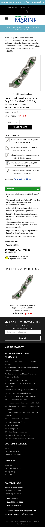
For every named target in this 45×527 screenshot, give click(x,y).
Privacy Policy (10, 472)
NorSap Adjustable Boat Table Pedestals (20, 396)
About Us (8, 465)
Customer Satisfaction (13, 468)
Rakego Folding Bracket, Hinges (17, 435)
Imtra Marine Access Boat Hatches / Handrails (22, 403)
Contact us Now (22, 179)
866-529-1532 (13, 7)
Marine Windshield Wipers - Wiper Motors (21, 390)
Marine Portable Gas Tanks (15, 422)
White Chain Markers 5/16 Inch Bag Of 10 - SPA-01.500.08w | (22, 148)
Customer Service (12, 451)
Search (20, 12)
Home (7, 448)
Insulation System (11, 429)
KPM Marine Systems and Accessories (19, 438)
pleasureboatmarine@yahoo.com (22, 510)
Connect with (12, 515)
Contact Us (24, 7)
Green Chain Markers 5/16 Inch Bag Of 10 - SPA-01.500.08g (22, 307)
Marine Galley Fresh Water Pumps (18, 393)
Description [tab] (22, 189)
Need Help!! (9, 179)
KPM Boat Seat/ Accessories (16, 432)
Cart (27, 12)
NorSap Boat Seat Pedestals (16, 400)
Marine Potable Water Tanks (16, 380)
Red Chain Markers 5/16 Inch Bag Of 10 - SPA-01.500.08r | (22, 141)
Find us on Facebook (13, 455)
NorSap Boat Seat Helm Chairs (17, 419)
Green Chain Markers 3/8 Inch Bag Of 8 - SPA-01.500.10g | (22, 171)
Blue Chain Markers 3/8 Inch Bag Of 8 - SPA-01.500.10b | (22, 164)
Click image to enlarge (24, 94)
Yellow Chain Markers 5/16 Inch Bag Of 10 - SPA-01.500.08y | (22, 156)
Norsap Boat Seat (11, 425)
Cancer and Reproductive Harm (19, 257)
